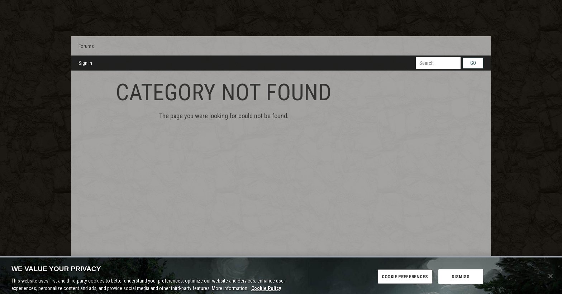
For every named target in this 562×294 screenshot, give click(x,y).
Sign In (85, 63)
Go (473, 63)
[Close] (550, 278)
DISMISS (461, 279)
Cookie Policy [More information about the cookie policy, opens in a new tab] (266, 291)
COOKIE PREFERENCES (405, 279)
